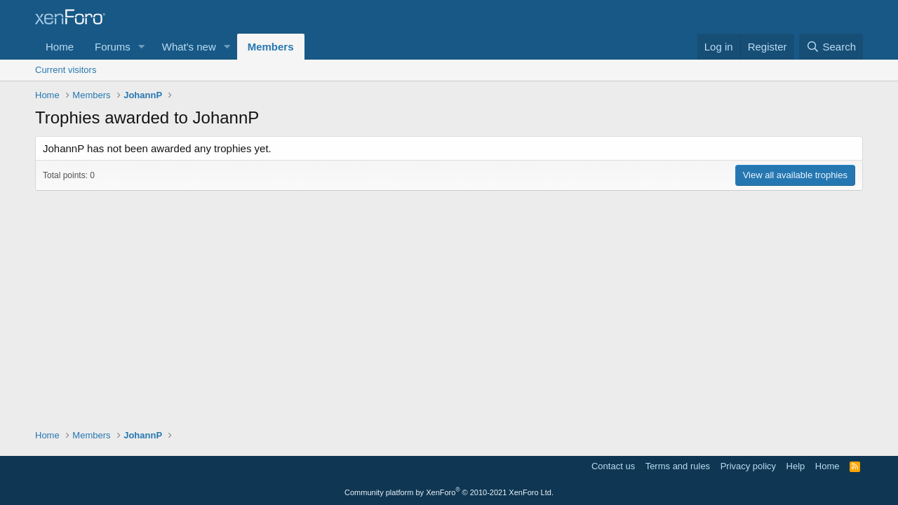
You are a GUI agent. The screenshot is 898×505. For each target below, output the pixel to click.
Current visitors (65, 70)
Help (795, 466)
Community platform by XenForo (449, 492)
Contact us (613, 466)
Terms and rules (677, 466)
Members (271, 47)
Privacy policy (748, 466)
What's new (189, 47)
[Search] (831, 47)
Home (60, 47)
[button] (142, 47)
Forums (112, 47)
